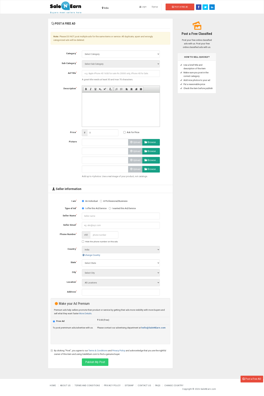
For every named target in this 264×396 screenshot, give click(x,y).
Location (72, 281)
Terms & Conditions (98, 350)
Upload (135, 142)
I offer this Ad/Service (94, 208)
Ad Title (72, 72)
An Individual (90, 201)
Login (143, 7)
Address (72, 291)
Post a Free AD (252, 379)
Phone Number (68, 234)
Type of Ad (71, 208)
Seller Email (70, 224)
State (74, 262)
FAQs (158, 385)
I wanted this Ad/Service (122, 208)
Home (53, 385)
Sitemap (129, 385)
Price (73, 132)
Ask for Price (131, 132)
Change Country (173, 385)
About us (65, 385)
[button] (86, 89)
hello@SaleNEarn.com (153, 327)
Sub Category (69, 63)
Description (70, 88)
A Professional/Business (113, 201)
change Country (91, 255)
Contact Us (145, 385)
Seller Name (70, 215)
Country (72, 248)
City (74, 272)
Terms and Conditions (87, 385)
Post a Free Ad (180, 7)
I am (74, 200)
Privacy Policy (118, 350)
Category (71, 53)
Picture (73, 141)
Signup (155, 7)
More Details (85, 313)
